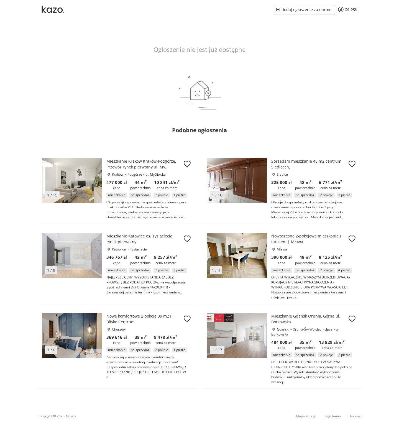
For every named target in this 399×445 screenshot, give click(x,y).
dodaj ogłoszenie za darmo (303, 9)
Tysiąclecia (138, 249)
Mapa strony (305, 416)
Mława (282, 249)
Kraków (117, 174)
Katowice (119, 249)
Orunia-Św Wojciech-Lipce (313, 329)
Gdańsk (282, 329)
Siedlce (282, 174)
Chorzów (119, 329)
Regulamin (332, 416)
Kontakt (356, 416)
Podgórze (135, 174)
